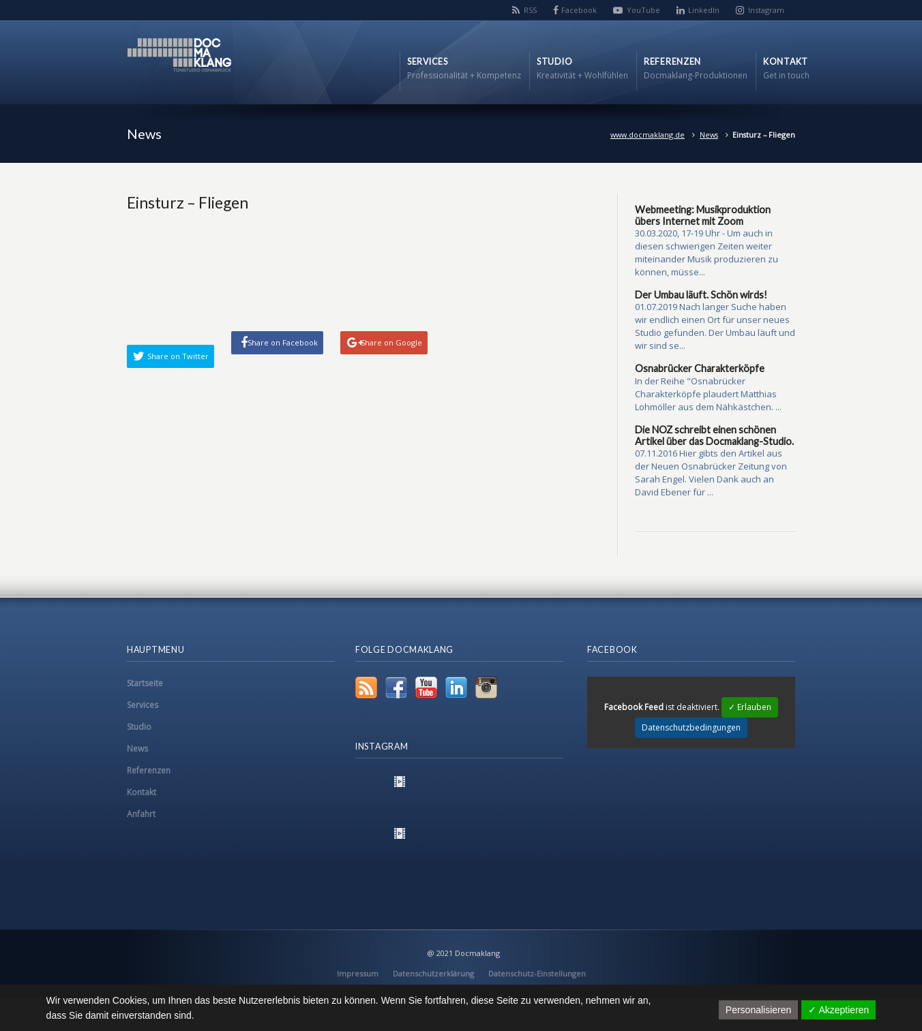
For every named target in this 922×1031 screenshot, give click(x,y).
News (709, 134)
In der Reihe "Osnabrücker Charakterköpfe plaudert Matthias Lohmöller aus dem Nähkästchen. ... (708, 394)
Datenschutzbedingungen (691, 727)
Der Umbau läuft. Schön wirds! (701, 295)
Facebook (579, 10)
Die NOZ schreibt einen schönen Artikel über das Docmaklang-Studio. (714, 435)
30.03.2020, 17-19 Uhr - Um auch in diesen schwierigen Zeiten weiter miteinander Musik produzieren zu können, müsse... (706, 252)
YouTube (643, 10)
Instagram (766, 10)
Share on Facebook (283, 342)
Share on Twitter (178, 356)
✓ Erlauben (749, 707)
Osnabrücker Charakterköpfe (699, 368)
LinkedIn (703, 10)
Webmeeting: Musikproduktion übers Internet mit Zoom (703, 215)
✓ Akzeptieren (838, 1009)
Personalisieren (759, 1009)
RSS (530, 10)
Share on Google (391, 342)
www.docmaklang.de (647, 134)
